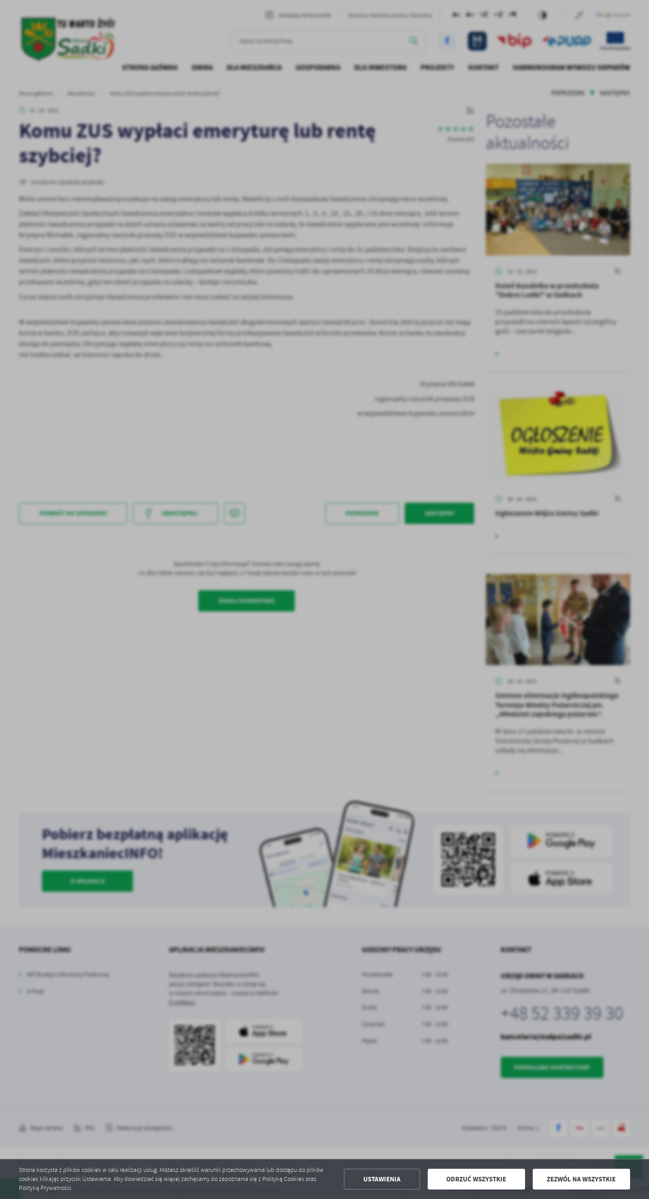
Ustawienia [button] (382, 1179)
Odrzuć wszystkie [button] (476, 1179)
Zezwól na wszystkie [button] (581, 1179)
